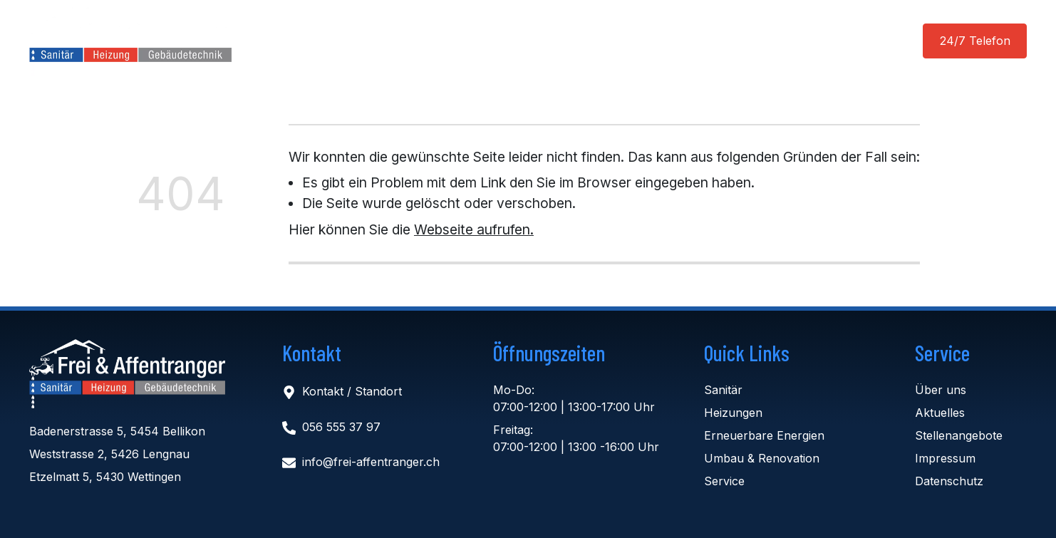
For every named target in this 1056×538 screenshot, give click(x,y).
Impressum (945, 458)
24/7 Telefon (975, 40)
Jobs (647, 41)
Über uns (588, 41)
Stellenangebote (959, 435)
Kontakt (703, 41)
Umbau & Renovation (761, 458)
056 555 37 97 (341, 427)
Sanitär (723, 390)
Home (348, 41)
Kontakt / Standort (352, 392)
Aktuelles (510, 41)
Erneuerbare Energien (764, 435)
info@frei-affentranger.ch (371, 462)
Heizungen (733, 412)
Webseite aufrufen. (474, 229)
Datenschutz (949, 481)
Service (724, 481)
